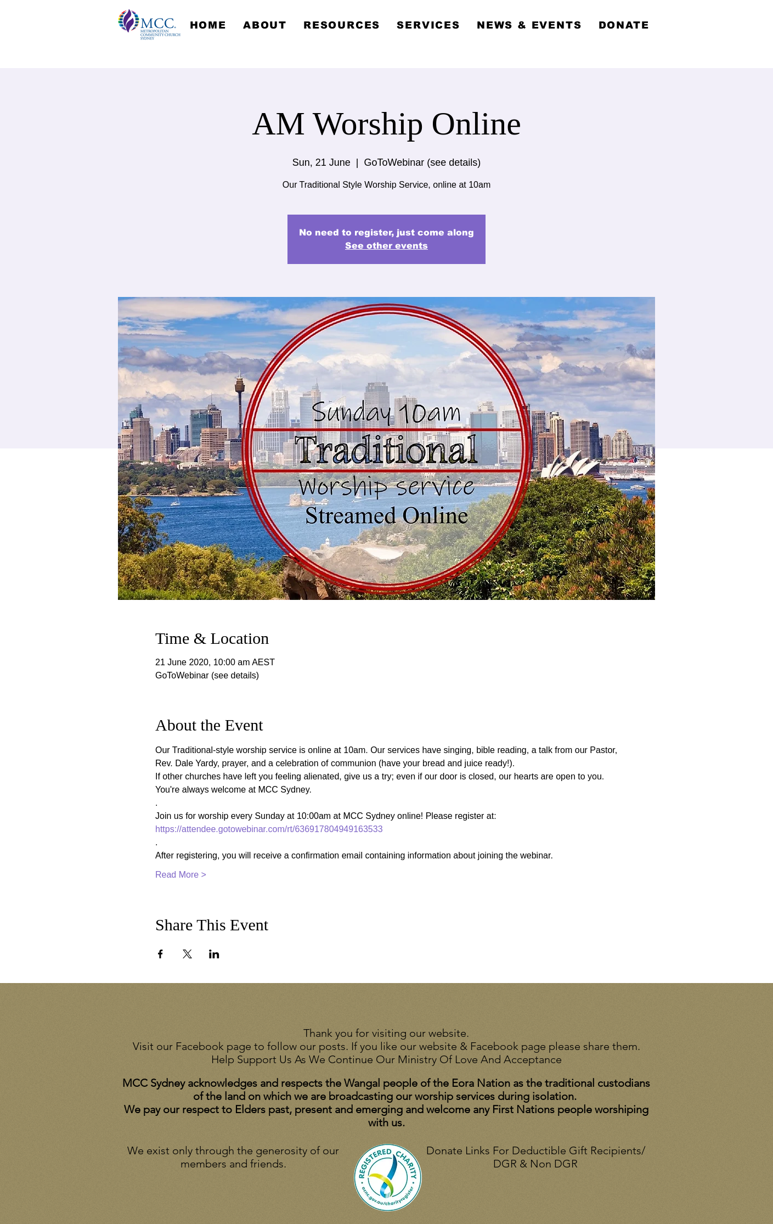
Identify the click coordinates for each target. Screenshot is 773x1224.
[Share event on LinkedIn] (214, 954)
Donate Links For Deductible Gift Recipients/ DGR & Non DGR (535, 1157)
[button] (265, 25)
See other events (386, 245)
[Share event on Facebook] (160, 954)
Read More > (180, 874)
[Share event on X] (187, 954)
